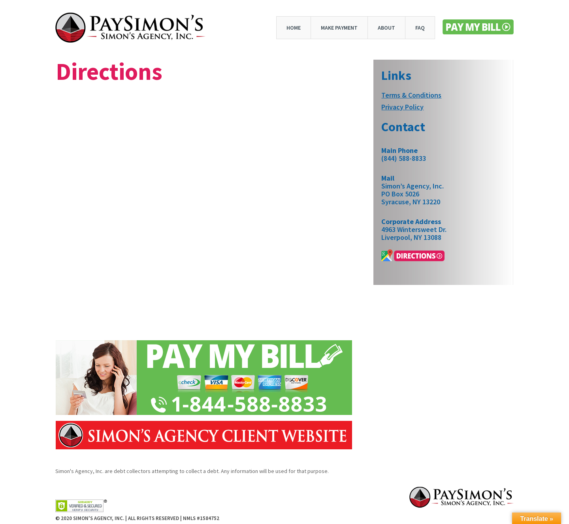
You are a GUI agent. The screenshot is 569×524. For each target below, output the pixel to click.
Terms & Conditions (411, 95)
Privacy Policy (402, 107)
